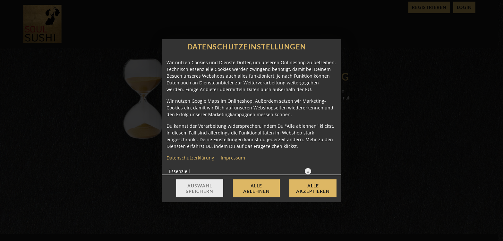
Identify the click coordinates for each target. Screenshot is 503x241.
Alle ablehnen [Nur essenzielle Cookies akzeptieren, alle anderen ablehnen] (256, 188)
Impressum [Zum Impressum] (233, 157)
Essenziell (179, 171)
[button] (308, 171)
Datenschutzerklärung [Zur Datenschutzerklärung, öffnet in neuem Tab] (190, 157)
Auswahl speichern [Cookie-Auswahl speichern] (199, 188)
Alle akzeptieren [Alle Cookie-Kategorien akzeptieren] (313, 188)
